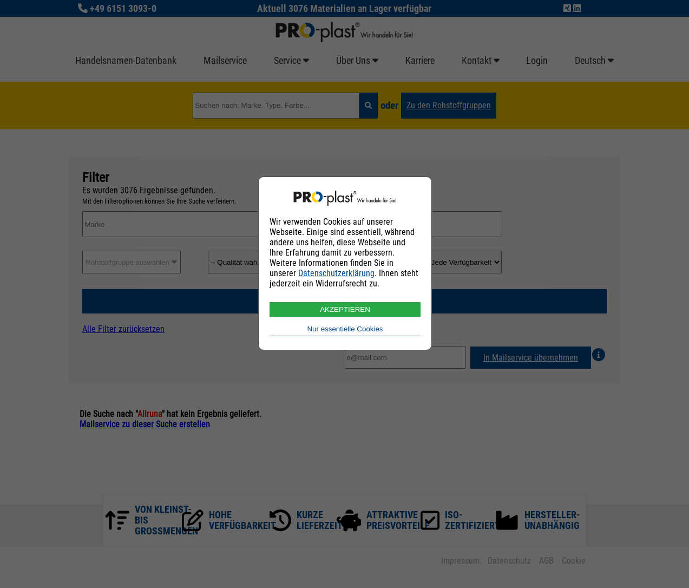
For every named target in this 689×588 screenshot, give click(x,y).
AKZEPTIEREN (345, 309)
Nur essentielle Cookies (345, 329)
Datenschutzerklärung (336, 273)
